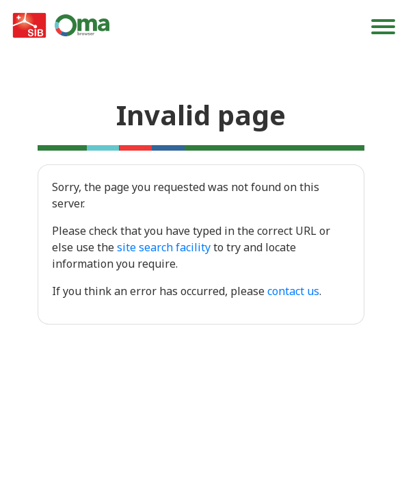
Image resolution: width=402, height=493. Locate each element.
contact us (293, 291)
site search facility (164, 247)
